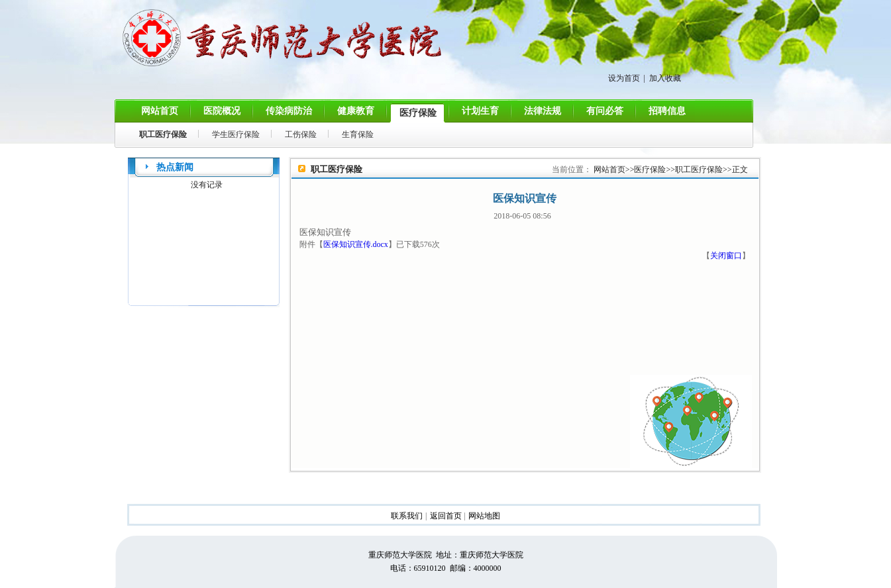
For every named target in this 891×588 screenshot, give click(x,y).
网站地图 (484, 515)
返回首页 (446, 515)
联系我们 (407, 515)
